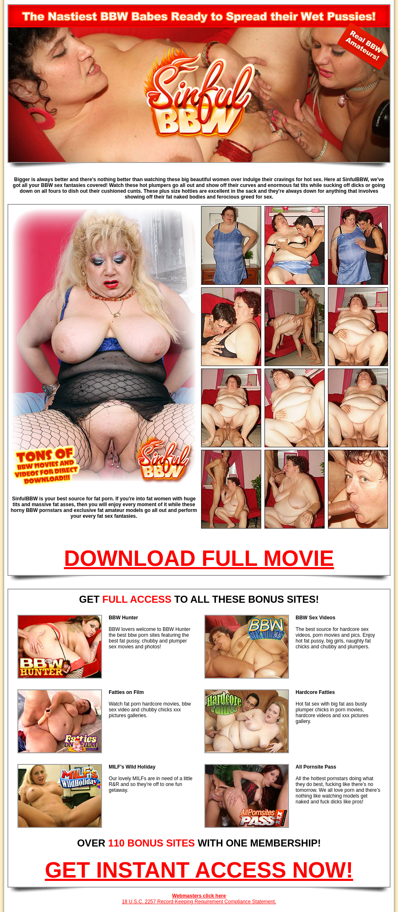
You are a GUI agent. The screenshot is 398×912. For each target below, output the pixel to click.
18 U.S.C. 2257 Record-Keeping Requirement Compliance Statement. (199, 902)
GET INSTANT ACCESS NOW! (199, 870)
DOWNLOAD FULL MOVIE (199, 558)
